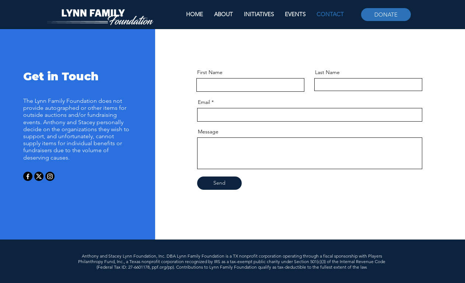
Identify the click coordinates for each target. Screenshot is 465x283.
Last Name (327, 72)
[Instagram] (50, 176)
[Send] (219, 183)
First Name (210, 72)
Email (204, 102)
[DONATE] (386, 14)
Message (208, 131)
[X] (38, 176)
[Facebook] (27, 176)
